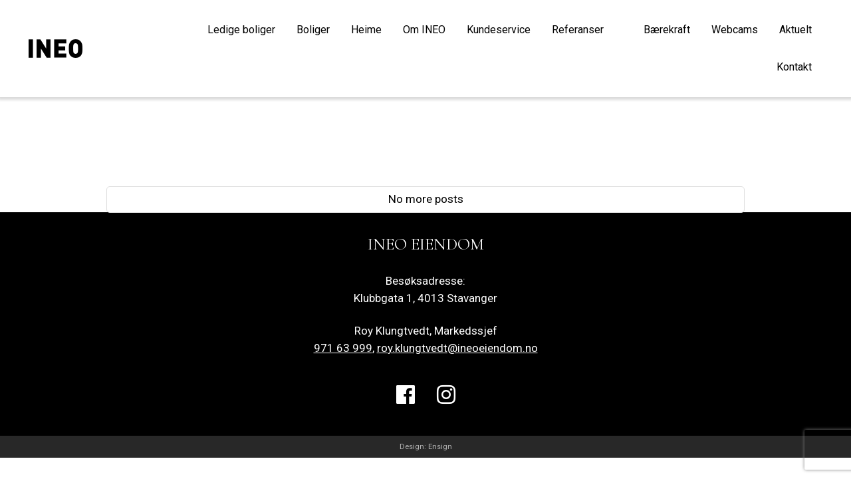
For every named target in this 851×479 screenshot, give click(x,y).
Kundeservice (499, 29)
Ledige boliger (241, 29)
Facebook (405, 405)
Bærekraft (667, 29)
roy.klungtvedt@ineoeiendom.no (457, 348)
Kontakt (794, 67)
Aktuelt (795, 29)
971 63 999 (343, 348)
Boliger (313, 29)
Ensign (440, 446)
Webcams (734, 29)
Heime (366, 29)
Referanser (578, 29)
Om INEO (424, 29)
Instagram (446, 405)
